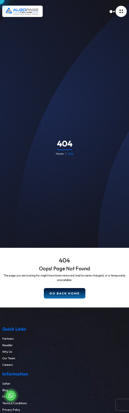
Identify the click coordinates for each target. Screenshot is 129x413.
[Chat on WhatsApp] (11, 395)
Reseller (7, 345)
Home (60, 154)
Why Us (7, 352)
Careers (7, 365)
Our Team (8, 358)
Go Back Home (64, 293)
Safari (6, 383)
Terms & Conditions (14, 403)
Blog (5, 390)
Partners (8, 338)
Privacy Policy (11, 410)
